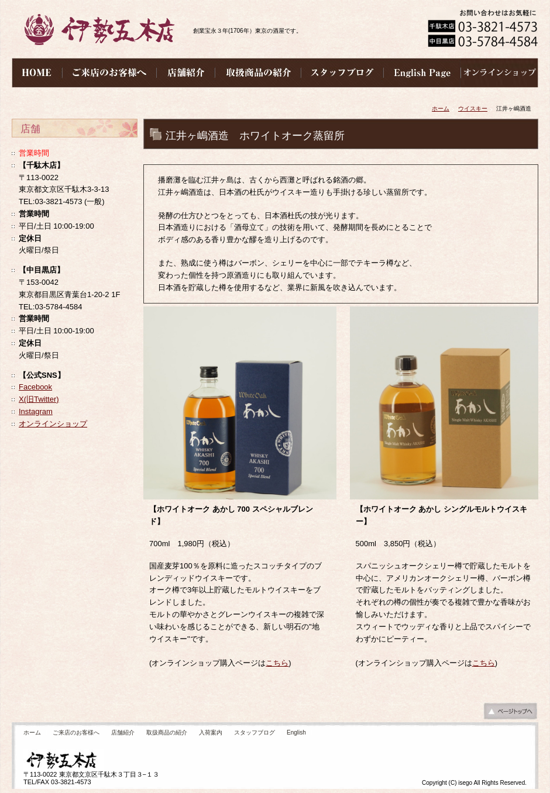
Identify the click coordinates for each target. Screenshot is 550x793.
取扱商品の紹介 (166, 732)
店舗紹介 (123, 732)
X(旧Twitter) (39, 399)
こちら (277, 662)
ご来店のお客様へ (76, 732)
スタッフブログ (254, 732)
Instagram (36, 411)
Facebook (35, 386)
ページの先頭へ (510, 714)
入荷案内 (210, 732)
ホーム (440, 108)
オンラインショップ (53, 423)
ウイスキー (472, 108)
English (296, 732)
